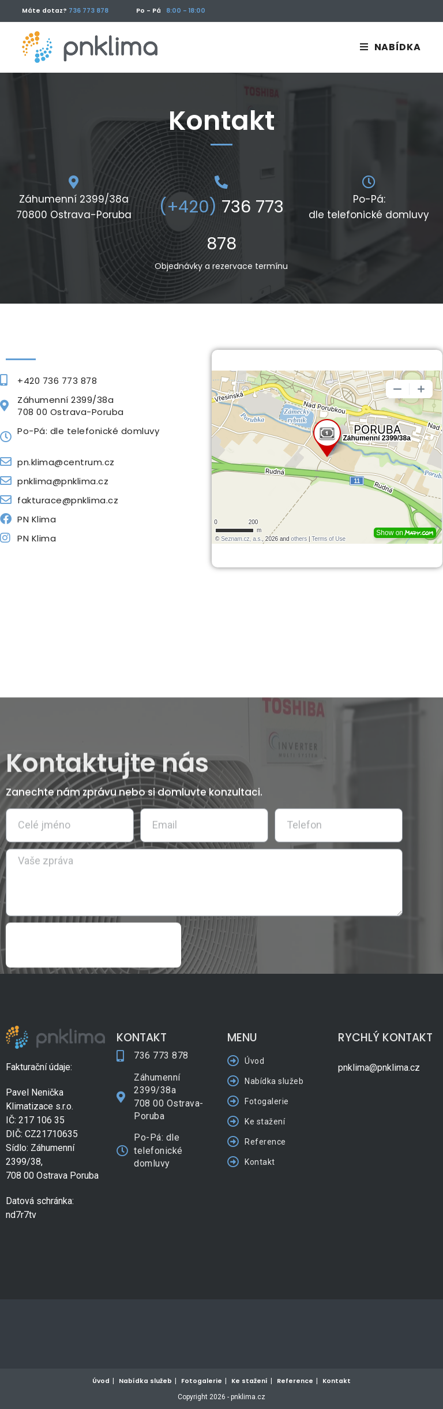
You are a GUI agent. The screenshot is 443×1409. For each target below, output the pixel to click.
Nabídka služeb (145, 1381)
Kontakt (336, 1381)
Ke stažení (249, 1381)
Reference (295, 1381)
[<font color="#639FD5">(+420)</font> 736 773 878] (221, 182)
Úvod (101, 1381)
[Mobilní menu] (390, 47)
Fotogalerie (201, 1381)
